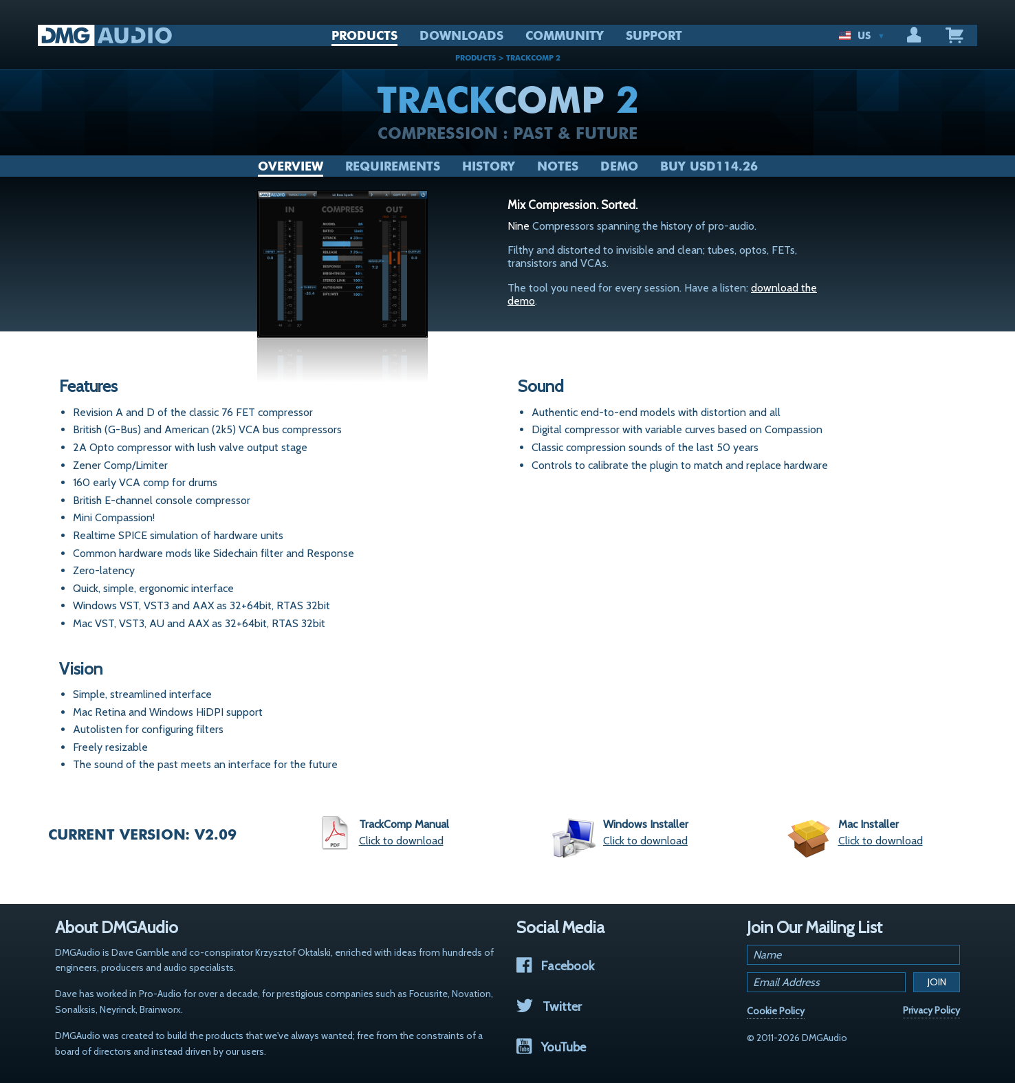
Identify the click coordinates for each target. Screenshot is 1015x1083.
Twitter (549, 1006)
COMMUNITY (564, 35)
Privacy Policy (931, 1010)
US (861, 36)
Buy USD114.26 (709, 166)
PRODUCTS (364, 35)
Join (937, 982)
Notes (557, 166)
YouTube (551, 1047)
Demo (619, 166)
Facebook (555, 966)
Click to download (401, 840)
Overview (290, 166)
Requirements (392, 166)
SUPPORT (654, 35)
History (488, 166)
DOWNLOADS (461, 35)
